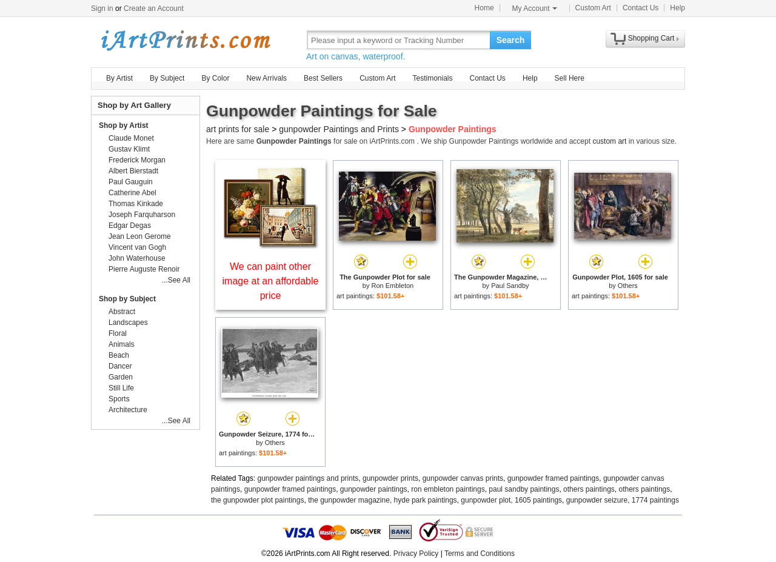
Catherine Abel (132, 193)
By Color (215, 78)
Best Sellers (323, 78)
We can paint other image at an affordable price (270, 281)
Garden (121, 377)
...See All (176, 280)
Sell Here (569, 78)
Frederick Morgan (137, 160)
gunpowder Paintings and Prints (339, 129)
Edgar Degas (130, 225)
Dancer (120, 366)
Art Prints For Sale (185, 39)
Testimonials (432, 78)
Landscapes (128, 322)
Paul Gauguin (131, 182)
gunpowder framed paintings (553, 478)
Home (484, 8)
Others (628, 285)
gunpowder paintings (373, 489)
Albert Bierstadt (133, 171)
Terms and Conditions (479, 553)
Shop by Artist (124, 125)
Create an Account (154, 8)
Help (677, 8)
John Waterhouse (137, 258)
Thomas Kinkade (136, 203)
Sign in (102, 8)
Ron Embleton (392, 285)
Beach (119, 355)
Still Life (121, 388)
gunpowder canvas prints (463, 478)
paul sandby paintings (524, 489)
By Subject (167, 78)
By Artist (119, 78)
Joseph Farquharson (142, 214)
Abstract (122, 311)
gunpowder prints (390, 478)
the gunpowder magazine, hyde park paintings (382, 500)
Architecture (128, 410)
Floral (118, 333)
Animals (122, 344)
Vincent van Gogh (137, 247)
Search (511, 40)
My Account (534, 8)
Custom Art (593, 8)
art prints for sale (237, 129)
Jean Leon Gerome (140, 236)
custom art (609, 141)
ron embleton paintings (447, 489)
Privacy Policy (416, 553)
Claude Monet (131, 138)
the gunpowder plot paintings (257, 500)
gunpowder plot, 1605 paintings (511, 500)
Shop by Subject (127, 299)
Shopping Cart (651, 38)
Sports (119, 399)
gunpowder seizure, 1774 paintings (622, 500)
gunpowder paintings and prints (308, 478)
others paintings (589, 489)
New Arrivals (266, 78)
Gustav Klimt (129, 149)
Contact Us (640, 8)
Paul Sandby (510, 285)
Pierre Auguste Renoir (144, 269)
